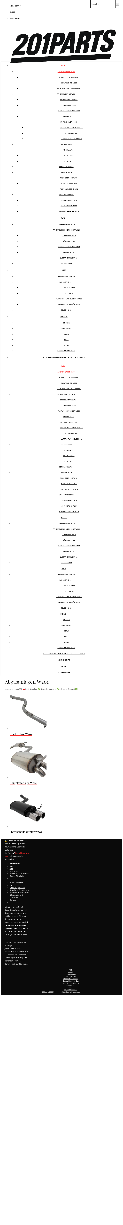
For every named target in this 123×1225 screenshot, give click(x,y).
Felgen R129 (66, 310)
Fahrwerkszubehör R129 (69, 304)
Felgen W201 (66, 144)
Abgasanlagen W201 (66, 72)
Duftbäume (66, 329)
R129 (64, 270)
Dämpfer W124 (69, 241)
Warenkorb (15, 18)
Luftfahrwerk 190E (69, 122)
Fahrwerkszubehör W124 (69, 247)
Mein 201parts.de (17, 887)
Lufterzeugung (71, 133)
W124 (64, 218)
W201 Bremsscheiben (69, 189)
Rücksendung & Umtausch (16, 896)
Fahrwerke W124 (69, 236)
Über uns (13, 871)
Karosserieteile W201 (69, 200)
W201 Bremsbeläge (69, 184)
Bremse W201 (66, 172)
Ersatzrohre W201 (69, 83)
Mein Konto (15, 6)
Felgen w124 (66, 264)
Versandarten (71, 974)
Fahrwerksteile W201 (66, 94)
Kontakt (13, 900)
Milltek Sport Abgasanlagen (71, 992)
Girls (66, 334)
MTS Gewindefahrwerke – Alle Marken (64, 357)
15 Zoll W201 (69, 150)
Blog (11, 866)
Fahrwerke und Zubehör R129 (69, 299)
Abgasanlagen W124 (66, 224)
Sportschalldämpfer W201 (69, 89)
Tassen (66, 345)
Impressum (71, 985)
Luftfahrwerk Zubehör (71, 139)
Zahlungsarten (70, 976)
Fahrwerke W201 (69, 105)
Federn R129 (69, 293)
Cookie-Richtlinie (17, 876)
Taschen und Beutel (66, 351)
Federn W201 (68, 116)
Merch (64, 316)
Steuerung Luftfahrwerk (71, 128)
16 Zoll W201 (69, 156)
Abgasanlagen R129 (66, 276)
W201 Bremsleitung (68, 178)
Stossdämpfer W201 (69, 100)
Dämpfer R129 (69, 288)
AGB (70, 970)
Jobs (11, 868)
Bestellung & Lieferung (19, 890)
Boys (66, 340)
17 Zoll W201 (69, 161)
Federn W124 (68, 252)
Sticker (66, 323)
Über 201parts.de (70, 990)
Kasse (12, 12)
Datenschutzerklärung (70, 983)
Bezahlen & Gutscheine (20, 892)
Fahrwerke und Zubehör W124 (66, 230)
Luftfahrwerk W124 (69, 258)
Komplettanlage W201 (69, 77)
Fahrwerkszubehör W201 (69, 111)
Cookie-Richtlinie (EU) (71, 981)
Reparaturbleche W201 (69, 211)
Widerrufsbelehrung (70, 979)
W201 (64, 65)
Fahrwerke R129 (66, 282)
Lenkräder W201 (66, 167)
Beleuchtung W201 (69, 206)
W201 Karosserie (66, 195)
